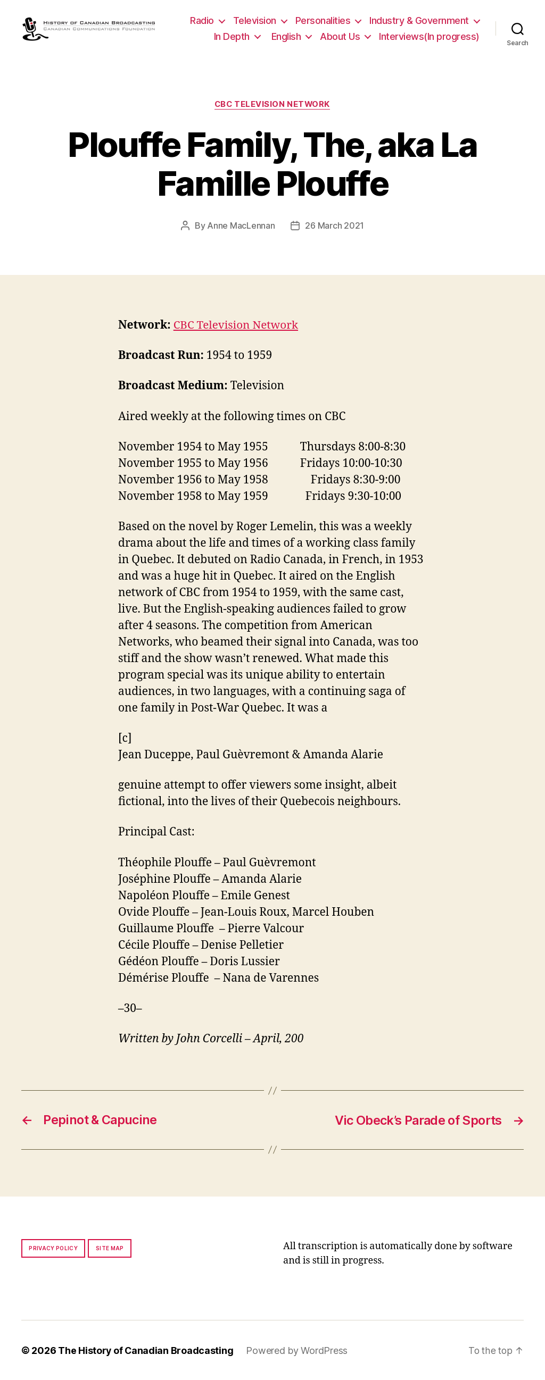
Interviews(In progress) (429, 36)
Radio (202, 20)
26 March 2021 (334, 226)
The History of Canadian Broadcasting (146, 1350)
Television (254, 20)
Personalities (323, 20)
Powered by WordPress (298, 1350)
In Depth (232, 36)
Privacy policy (53, 1247)
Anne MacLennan (241, 226)
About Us (340, 36)
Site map (110, 1247)
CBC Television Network (272, 104)
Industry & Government (419, 20)
